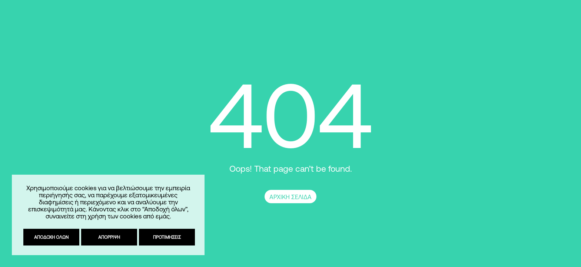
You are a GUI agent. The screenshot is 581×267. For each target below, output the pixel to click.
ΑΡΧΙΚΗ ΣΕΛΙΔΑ (290, 197)
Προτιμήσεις (166, 237)
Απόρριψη (108, 237)
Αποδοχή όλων (50, 237)
